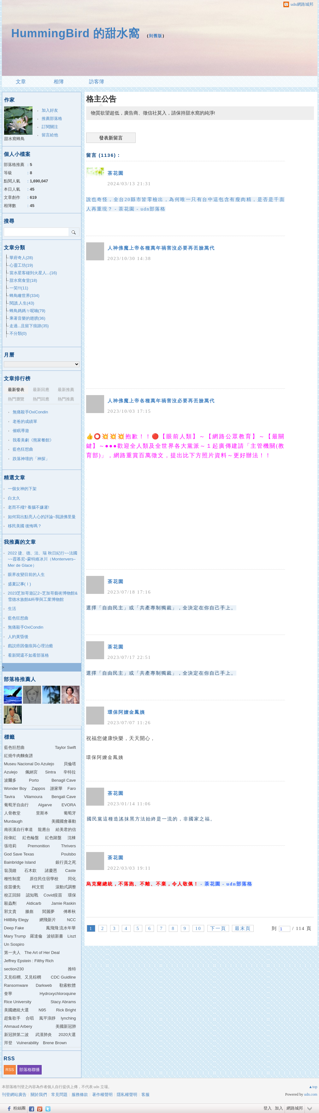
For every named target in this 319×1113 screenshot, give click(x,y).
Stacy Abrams (63, 1001)
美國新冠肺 (66, 1026)
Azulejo (11, 772)
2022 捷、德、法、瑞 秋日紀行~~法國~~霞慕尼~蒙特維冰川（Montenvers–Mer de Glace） (42, 559)
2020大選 (67, 1034)
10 (198, 928)
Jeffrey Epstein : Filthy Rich (29, 960)
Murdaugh (13, 821)
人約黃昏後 (18, 636)
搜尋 (74, 232)
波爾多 (10, 780)
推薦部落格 (52, 118)
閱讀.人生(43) (21, 303)
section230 (14, 969)
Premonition (39, 846)
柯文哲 (38, 887)
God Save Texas (19, 854)
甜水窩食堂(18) (23, 280)
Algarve (45, 804)
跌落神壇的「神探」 (31, 458)
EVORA (69, 804)
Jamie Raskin (63, 903)
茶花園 (116, 173)
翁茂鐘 (10, 870)
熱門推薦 (66, 399)
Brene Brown (55, 1042)
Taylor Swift (65, 747)
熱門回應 (41, 399)
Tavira (9, 796)
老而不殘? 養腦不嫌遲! (28, 507)
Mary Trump (15, 936)
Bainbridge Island (20, 862)
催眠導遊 (21, 430)
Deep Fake (14, 928)
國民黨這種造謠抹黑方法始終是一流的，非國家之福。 (151, 818)
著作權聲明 (102, 1094)
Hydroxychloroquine (58, 993)
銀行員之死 (66, 862)
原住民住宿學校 (44, 878)
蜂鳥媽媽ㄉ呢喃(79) (27, 310)
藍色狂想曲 (23, 449)
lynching (68, 1018)
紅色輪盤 (30, 837)
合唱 (30, 1018)
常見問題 (59, 1094)
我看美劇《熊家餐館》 (33, 440)
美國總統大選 (16, 1010)
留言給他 (50, 135)
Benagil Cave (63, 780)
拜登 (8, 1042)
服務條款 (80, 1094)
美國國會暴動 (63, 821)
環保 (72, 895)
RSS (10, 1069)
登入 (267, 1108)
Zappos (38, 788)
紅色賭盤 (53, 837)
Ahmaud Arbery (18, 1026)
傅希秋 (69, 911)
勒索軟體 (67, 985)
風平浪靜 (47, 1018)
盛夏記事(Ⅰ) (19, 584)
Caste (70, 870)
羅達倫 (36, 936)
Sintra (50, 772)
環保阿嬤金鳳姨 (126, 712)
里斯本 (42, 813)
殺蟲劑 (10, 903)
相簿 (59, 81)
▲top (313, 1087)
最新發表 (16, 389)
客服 (145, 1094)
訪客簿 (96, 81)
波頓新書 (55, 936)
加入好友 (50, 110)
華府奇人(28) (21, 257)
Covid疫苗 (53, 895)
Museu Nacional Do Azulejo (29, 763)
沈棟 (72, 837)
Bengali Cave (63, 796)
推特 (72, 969)
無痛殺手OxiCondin (30, 412)
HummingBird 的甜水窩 (75, 33)
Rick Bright (66, 1010)
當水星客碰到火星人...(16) (33, 272)
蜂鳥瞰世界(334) (24, 295)
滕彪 (29, 911)
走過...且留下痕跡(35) (29, 325)
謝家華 (56, 788)
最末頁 (243, 928)
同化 (72, 878)
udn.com (310, 1094)
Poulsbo (68, 854)
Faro (72, 788)
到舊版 (155, 35)
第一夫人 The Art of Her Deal (32, 952)
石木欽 (30, 870)
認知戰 (32, 895)
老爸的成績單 (25, 421)
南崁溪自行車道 (18, 829)
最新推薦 (66, 389)
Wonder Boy (15, 788)
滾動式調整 (66, 887)
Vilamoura (33, 796)
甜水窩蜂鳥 (14, 138)
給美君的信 (66, 829)
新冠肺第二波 (16, 1034)
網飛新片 (47, 919)
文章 (21, 81)
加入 (279, 1108)
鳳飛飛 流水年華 (61, 928)
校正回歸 (12, 895)
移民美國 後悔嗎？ (25, 526)
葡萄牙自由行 (16, 804)
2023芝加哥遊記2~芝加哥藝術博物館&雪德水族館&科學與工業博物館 (43, 596)
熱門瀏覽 (16, 399)
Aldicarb (34, 903)
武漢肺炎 (43, 1034)
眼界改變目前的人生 (26, 574)
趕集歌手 (12, 1018)
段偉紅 (10, 837)
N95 (42, 1010)
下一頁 (218, 928)
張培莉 (10, 846)
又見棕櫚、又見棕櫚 (22, 977)
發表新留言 (111, 137)
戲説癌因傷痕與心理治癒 (30, 645)
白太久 (14, 498)
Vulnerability (27, 1042)
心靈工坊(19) (21, 265)
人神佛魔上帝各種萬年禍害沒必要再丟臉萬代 (161, 248)
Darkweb (44, 985)
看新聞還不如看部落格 (28, 655)
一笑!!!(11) (18, 288)
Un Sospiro (14, 944)
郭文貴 (10, 911)
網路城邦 (295, 1108)
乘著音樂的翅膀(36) (27, 318)
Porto (34, 780)
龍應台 (44, 829)
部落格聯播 (29, 1069)
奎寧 (8, 993)
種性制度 (12, 878)
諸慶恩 (51, 870)
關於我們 (39, 1094)
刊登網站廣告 (14, 1094)
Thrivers (68, 846)
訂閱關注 (50, 126)
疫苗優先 (12, 887)
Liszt (72, 936)
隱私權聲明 (127, 1094)
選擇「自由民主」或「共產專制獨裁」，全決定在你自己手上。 (161, 607)
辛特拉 (69, 772)
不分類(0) (18, 333)
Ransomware (16, 985)
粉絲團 (19, 1108)
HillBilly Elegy (16, 919)
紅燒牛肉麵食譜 (18, 755)
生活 (12, 608)
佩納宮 (31, 772)
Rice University (18, 1001)
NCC (71, 919)
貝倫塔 (70, 763)
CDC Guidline (63, 977)
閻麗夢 (48, 911)
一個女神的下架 (22, 488)
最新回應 (41, 389)
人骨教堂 (12, 813)
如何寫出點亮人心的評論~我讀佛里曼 (42, 516)
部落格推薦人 (20, 679)
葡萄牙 (70, 813)
